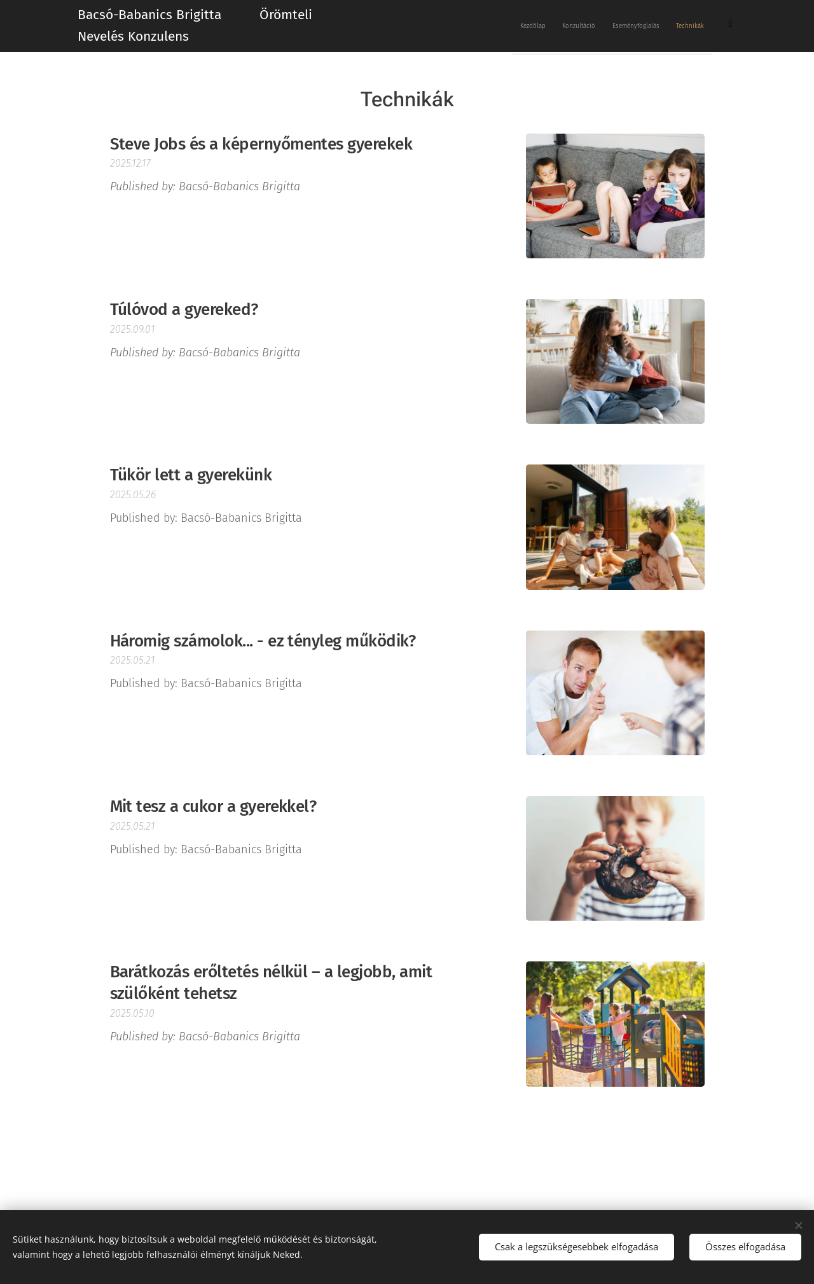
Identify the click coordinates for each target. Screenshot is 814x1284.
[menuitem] (595, 26)
